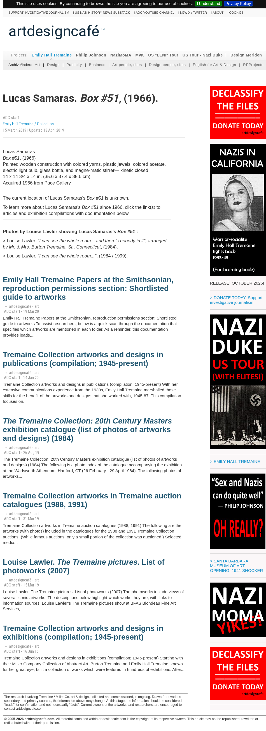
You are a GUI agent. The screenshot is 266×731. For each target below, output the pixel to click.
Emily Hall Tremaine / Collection (28, 123)
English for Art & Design (214, 65)
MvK (140, 55)
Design (53, 65)
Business (97, 65)
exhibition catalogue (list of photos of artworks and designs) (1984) (87, 430)
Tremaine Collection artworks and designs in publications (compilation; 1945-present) (83, 359)
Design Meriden (246, 55)
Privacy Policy (238, 3)
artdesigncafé (53, 31)
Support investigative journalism (38, 12)
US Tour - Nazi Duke (203, 55)
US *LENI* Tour (163, 55)
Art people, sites (127, 65)
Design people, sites (167, 65)
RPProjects (253, 65)
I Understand (208, 3)
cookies (236, 12)
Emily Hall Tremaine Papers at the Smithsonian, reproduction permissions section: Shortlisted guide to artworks (88, 288)
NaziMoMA (120, 55)
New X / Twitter (193, 12)
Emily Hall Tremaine (52, 55)
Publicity (74, 65)
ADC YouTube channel (155, 12)
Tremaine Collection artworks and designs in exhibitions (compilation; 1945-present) (83, 632)
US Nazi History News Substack (102, 12)
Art (37, 65)
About (218, 12)
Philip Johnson (91, 55)
